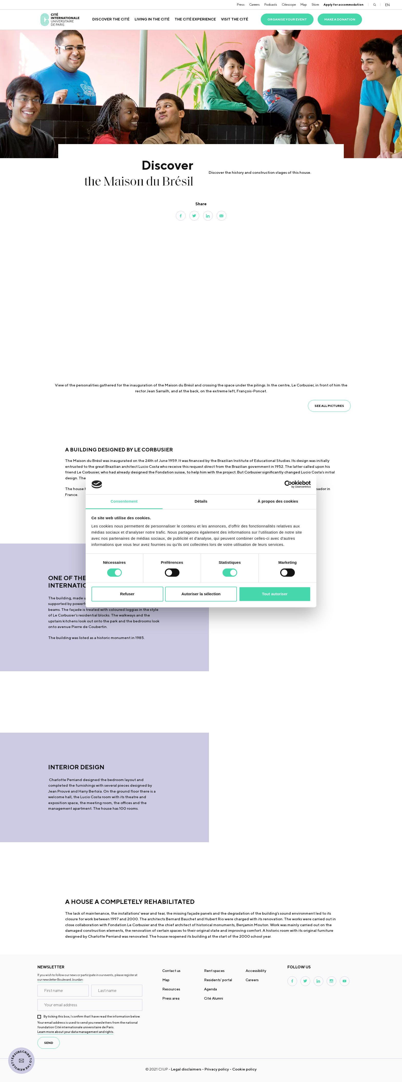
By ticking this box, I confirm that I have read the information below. (92, 1016)
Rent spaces (214, 971)
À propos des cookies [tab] (278, 501)
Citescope (289, 4)
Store (315, 4)
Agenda (210, 989)
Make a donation (339, 19)
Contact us (171, 971)
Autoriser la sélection (201, 594)
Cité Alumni (213, 998)
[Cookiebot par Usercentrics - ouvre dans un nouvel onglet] (288, 484)
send (48, 1043)
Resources (171, 989)
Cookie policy (244, 1069)
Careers (254, 4)
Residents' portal (218, 980)
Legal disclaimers (186, 1069)
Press (241, 4)
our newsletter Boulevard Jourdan (60, 979)
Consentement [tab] (123, 501)
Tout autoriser (275, 594)
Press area (170, 998)
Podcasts (270, 4)
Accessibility (256, 971)
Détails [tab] (201, 501)
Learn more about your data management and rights (75, 1032)
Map (303, 4)
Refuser (127, 594)
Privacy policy (217, 1069)
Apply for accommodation (344, 4)
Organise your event (287, 19)
